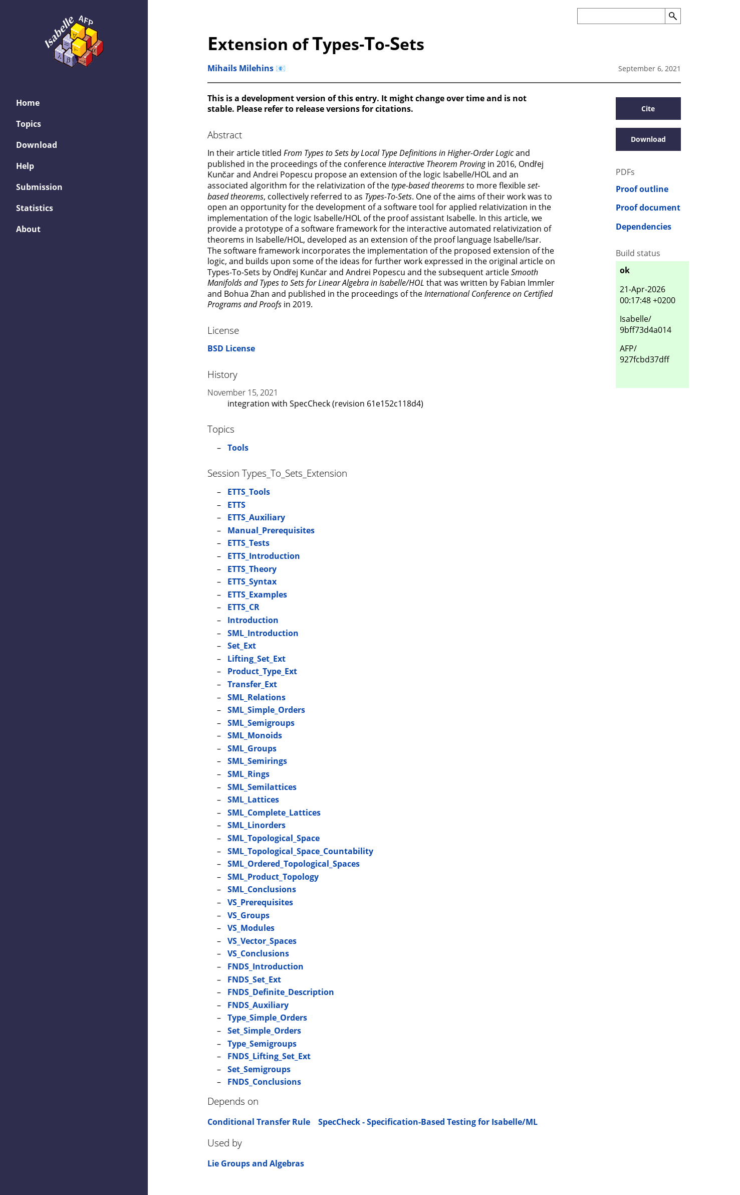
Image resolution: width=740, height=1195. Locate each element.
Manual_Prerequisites (271, 530)
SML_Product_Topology (273, 876)
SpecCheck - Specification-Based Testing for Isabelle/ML (428, 1121)
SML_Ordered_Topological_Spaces (293, 863)
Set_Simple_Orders (264, 1030)
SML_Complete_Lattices (274, 812)
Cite (648, 108)
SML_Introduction (263, 633)
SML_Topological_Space (273, 838)
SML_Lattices (253, 799)
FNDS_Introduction (265, 966)
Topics (28, 123)
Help (25, 165)
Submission (39, 186)
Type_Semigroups (262, 1043)
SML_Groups (252, 748)
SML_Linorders (256, 825)
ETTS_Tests (248, 542)
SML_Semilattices (262, 786)
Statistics (34, 208)
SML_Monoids (254, 735)
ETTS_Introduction (263, 555)
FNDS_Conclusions (264, 1081)
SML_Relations (256, 697)
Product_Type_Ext (262, 671)
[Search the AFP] (621, 16)
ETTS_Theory (252, 568)
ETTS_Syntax (252, 581)
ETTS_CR (243, 607)
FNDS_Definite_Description (280, 992)
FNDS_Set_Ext (254, 979)
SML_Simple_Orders (266, 709)
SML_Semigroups (261, 722)
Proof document (648, 208)
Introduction (253, 620)
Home (28, 102)
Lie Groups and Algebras (255, 1163)
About (28, 229)
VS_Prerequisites (260, 902)
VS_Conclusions (258, 953)
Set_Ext (241, 645)
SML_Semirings (257, 760)
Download (36, 144)
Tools (238, 447)
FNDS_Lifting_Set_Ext (269, 1056)
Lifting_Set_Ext (256, 658)
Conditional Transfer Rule (258, 1121)
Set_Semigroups (259, 1069)
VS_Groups (248, 915)
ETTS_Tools (248, 491)
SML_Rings (248, 773)
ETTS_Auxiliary (256, 517)
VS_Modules (251, 927)
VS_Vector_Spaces (262, 940)
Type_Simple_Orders (267, 1017)
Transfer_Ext (252, 684)
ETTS (236, 504)
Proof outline (642, 189)
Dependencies (643, 227)
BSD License (231, 348)
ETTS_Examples (257, 594)
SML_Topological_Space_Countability (300, 851)
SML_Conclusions (261, 889)
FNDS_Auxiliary (258, 1005)
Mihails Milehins (240, 68)
